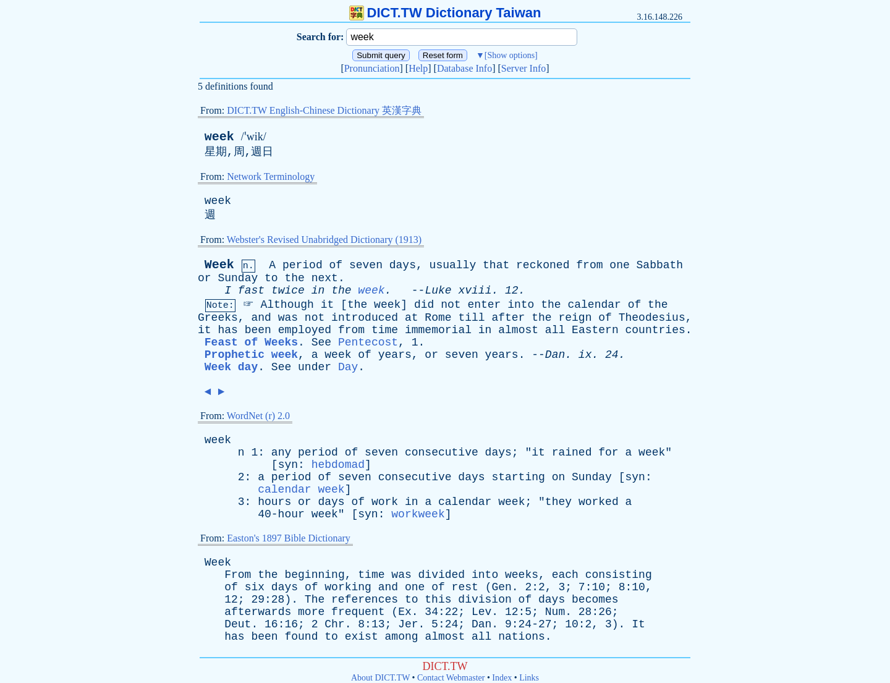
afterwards (257, 612)
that (496, 265)
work (384, 502)
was (288, 318)
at (411, 318)
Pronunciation (372, 68)
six (255, 587)
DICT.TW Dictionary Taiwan (445, 12)
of (336, 265)
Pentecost (368, 342)
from (589, 265)
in (318, 290)
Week (219, 265)
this (438, 599)
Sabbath (660, 265)
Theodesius (652, 318)
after (508, 318)
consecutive (441, 452)
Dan (555, 355)
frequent (357, 612)
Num (555, 612)
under (314, 367)
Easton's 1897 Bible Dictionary (288, 538)
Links (529, 677)
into (520, 305)
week (219, 137)
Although (286, 305)
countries (655, 330)
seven (366, 265)
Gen (501, 587)
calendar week (301, 489)
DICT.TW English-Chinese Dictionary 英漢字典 (324, 110)
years (395, 355)
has (227, 330)
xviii (474, 290)
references (364, 599)
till (471, 318)
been (258, 330)
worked (598, 502)
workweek (417, 514)
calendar (594, 305)
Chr (334, 624)
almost (518, 330)
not (450, 305)
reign (574, 318)
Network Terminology (271, 176)
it (327, 305)
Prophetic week (251, 355)
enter (484, 305)
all (555, 330)
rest (465, 587)
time (384, 330)
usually (453, 265)
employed (304, 330)
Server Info (523, 68)
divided (441, 575)
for (608, 452)
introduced (364, 318)
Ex (405, 612)
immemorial (438, 330)
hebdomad (338, 465)
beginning (314, 575)
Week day (231, 367)
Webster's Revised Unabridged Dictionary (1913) (324, 239)
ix (585, 355)
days (402, 265)
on (559, 477)
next (325, 278)
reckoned (542, 265)
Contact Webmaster (451, 677)
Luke (438, 290)
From (237, 575)
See (321, 342)
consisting (618, 575)
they (558, 502)
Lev (481, 612)
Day (348, 367)
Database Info (464, 68)
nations (521, 636)
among (401, 636)
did (424, 305)
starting (518, 477)
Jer (408, 624)
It (638, 624)
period (302, 265)
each (565, 575)
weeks (521, 575)
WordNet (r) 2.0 (258, 415)
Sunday (238, 278)
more (311, 612)
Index (502, 677)
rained (572, 452)
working (347, 587)
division (484, 599)
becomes (595, 599)
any (281, 452)
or (204, 278)
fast (251, 290)
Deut (237, 624)
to (271, 278)
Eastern (595, 330)
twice (288, 290)
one (619, 265)
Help (418, 68)
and (261, 318)
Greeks (218, 318)
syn (288, 465)
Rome (438, 318)
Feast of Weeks (251, 342)
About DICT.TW (380, 677)
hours (274, 502)
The (314, 599)
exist (361, 636)
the (294, 278)
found (301, 636)
